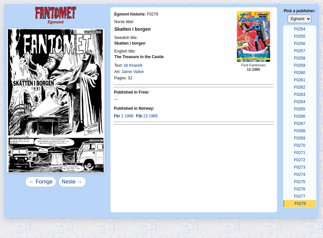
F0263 (299, 94)
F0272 (299, 160)
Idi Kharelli (133, 65)
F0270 (299, 145)
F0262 (299, 87)
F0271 (299, 152)
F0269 (299, 138)
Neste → (72, 181)
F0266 (299, 116)
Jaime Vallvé (132, 71)
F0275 (299, 181)
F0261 (299, 80)
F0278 (300, 203)
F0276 (299, 189)
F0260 (299, 72)
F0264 (299, 101)
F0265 (299, 109)
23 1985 (147, 116)
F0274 (299, 174)
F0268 (299, 131)
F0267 (299, 123)
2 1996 (123, 116)
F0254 (299, 29)
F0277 (299, 196)
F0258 (299, 58)
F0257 (299, 51)
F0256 (299, 43)
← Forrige (40, 181)
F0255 (299, 36)
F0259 (299, 65)
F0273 (299, 167)
